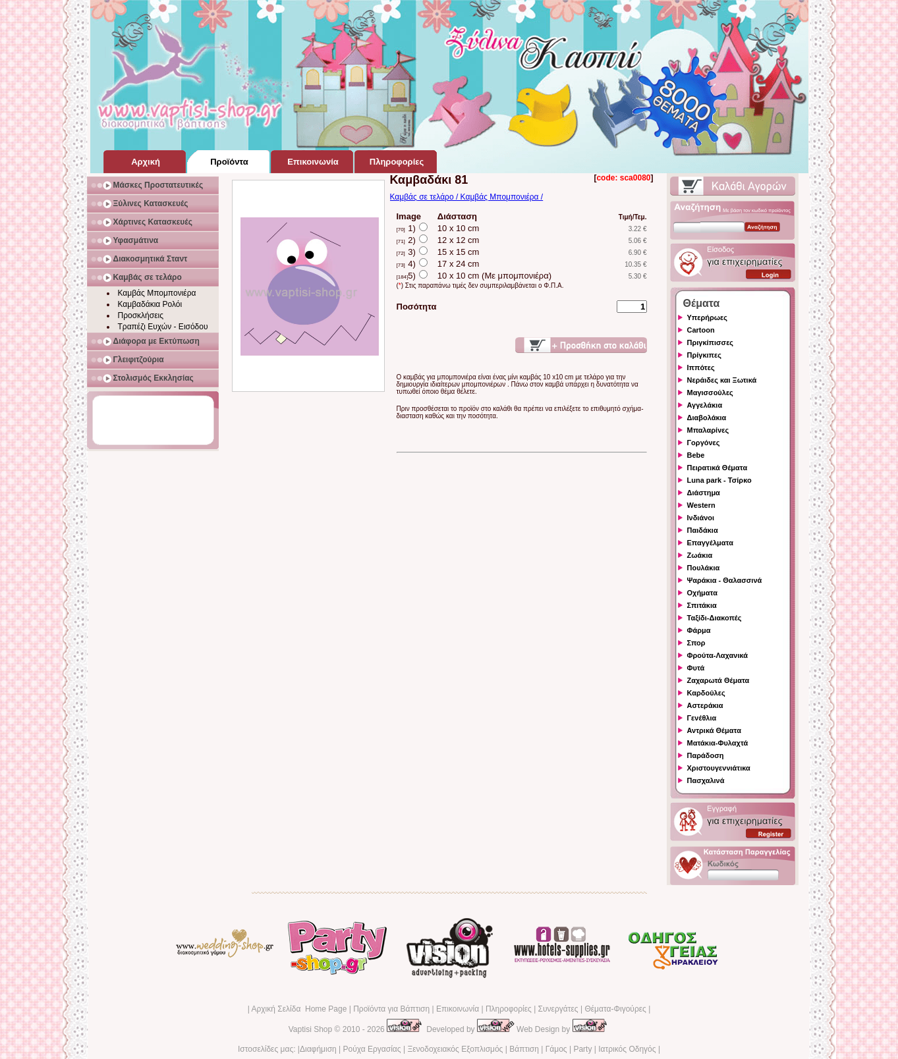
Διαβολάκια (707, 417)
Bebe (696, 455)
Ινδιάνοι (701, 518)
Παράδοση (705, 755)
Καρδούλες (706, 693)
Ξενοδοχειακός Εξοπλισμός (455, 1049)
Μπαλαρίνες (708, 430)
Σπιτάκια (702, 605)
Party (582, 1049)
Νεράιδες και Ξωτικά (722, 380)
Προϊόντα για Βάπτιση (391, 1009)
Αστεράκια (705, 705)
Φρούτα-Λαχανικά (717, 655)
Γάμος (556, 1049)
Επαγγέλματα (710, 543)
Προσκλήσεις (140, 315)
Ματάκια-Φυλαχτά (717, 743)
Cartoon (701, 330)
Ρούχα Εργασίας (372, 1049)
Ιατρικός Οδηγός (627, 1049)
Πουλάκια (703, 568)
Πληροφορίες (509, 1009)
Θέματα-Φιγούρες (615, 1009)
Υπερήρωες (707, 317)
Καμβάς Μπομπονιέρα (157, 293)
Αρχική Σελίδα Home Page (299, 1009)
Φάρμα (699, 630)
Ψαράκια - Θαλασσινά (724, 580)
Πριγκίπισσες (710, 342)
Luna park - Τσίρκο (719, 480)
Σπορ (696, 643)
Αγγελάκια (705, 405)
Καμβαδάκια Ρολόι (150, 304)
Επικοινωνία (457, 1009)
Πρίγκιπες (704, 355)
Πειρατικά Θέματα (717, 468)
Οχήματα (702, 593)
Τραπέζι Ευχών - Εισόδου (163, 326)
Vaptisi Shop (311, 1029)
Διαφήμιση (318, 1049)
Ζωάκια (700, 555)
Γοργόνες (703, 443)
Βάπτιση (524, 1049)
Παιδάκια (702, 530)
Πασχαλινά (706, 780)
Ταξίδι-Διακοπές (714, 618)
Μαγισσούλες (710, 392)
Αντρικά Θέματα (714, 730)
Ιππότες (701, 367)
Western (701, 505)
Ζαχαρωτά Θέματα (718, 680)
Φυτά (696, 668)
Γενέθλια (702, 718)
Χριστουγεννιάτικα (718, 768)
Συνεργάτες (558, 1009)
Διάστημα (703, 493)
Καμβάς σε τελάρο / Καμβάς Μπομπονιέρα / (467, 197)
